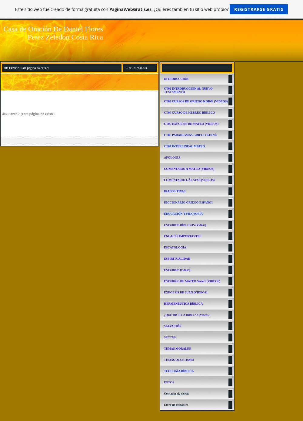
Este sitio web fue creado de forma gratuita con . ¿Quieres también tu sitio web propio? (151, 9)
